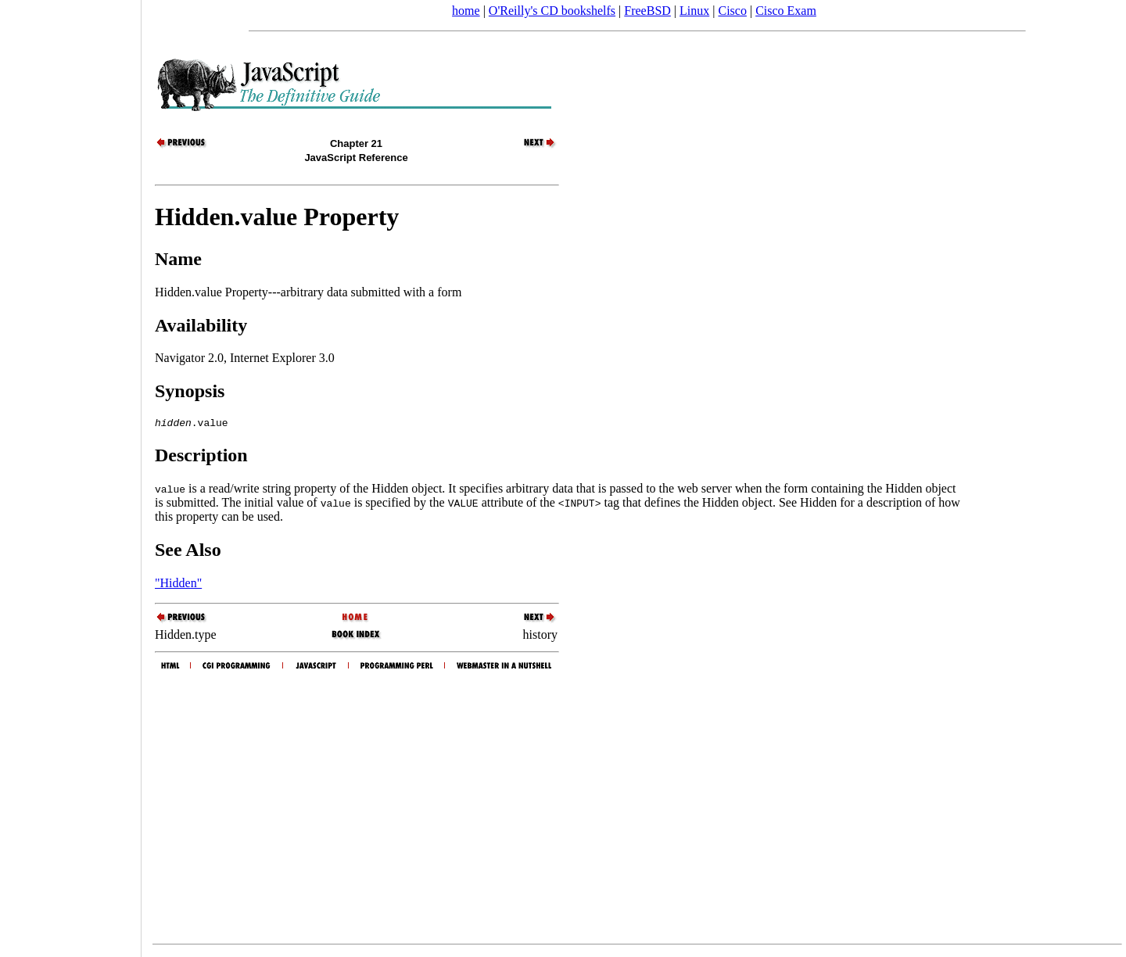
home (466, 10)
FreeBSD (647, 10)
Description (201, 457)
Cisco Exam (785, 10)
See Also (188, 552)
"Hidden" (178, 585)
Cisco (732, 10)
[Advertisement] (70, 473)
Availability (201, 325)
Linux (694, 10)
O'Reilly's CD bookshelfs (552, 10)
